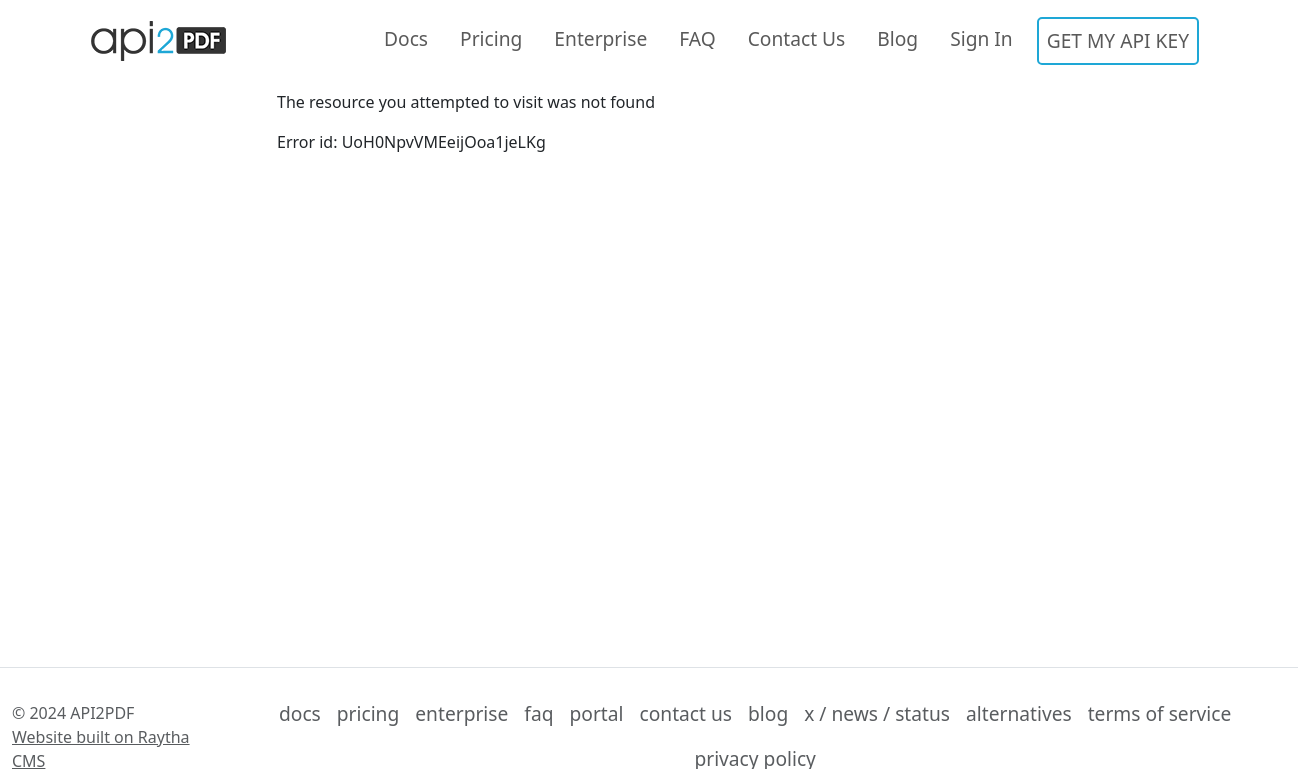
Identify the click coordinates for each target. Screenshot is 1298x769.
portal (597, 713)
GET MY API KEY (1118, 40)
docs (300, 713)
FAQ (697, 38)
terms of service (1160, 713)
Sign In (981, 38)
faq (538, 713)
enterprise (461, 713)
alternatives (1019, 713)
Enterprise (600, 38)
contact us (685, 713)
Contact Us (797, 38)
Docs (406, 38)
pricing (368, 713)
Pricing (491, 38)
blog (768, 713)
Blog (897, 38)
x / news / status (877, 713)
